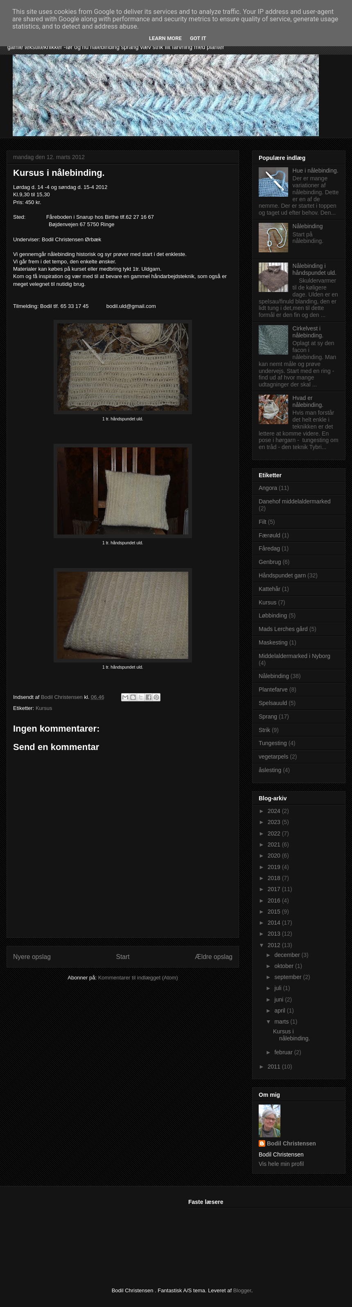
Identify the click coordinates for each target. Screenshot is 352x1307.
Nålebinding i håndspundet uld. (314, 269)
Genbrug (270, 562)
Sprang (268, 716)
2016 (275, 900)
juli (278, 988)
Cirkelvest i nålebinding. (308, 332)
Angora (268, 488)
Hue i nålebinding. (315, 170)
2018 (275, 878)
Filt (262, 522)
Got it (198, 38)
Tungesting (273, 743)
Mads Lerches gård (283, 629)
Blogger (242, 1290)
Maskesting (273, 642)
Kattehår (269, 589)
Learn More (165, 38)
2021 (275, 844)
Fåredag (269, 548)
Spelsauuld (273, 703)
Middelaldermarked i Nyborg (294, 656)
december (287, 955)
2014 (275, 922)
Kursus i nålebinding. (291, 1035)
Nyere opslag (32, 956)
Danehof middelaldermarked (295, 501)
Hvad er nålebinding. (308, 401)
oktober (284, 966)
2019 (275, 867)
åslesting (270, 770)
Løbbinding (273, 615)
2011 (275, 1066)
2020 (275, 855)
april (280, 1010)
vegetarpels (273, 756)
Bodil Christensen (291, 1143)
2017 (275, 889)
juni (279, 999)
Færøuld (269, 535)
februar (284, 1052)
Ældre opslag (213, 956)
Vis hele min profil (281, 1164)
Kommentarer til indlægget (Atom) (138, 978)
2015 (275, 911)
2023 (275, 822)
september (288, 977)
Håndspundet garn (282, 575)
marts (282, 1021)
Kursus (44, 708)
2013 (275, 933)
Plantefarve (273, 689)
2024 (275, 811)
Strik (264, 730)
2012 (275, 945)
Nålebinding (308, 226)
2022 (275, 833)
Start (123, 956)
